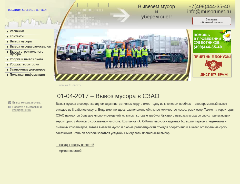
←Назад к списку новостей (75, 145)
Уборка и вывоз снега (26, 59)
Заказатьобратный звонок (212, 21)
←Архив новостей (69, 151)
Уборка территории (24, 64)
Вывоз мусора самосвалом (31, 46)
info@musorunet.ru (209, 11)
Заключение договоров (28, 69)
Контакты (17, 36)
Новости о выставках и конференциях (27, 108)
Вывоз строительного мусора (27, 52)
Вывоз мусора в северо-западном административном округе (99, 104)
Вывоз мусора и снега (26, 102)
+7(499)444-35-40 (209, 6)
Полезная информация (27, 74)
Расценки (17, 31)
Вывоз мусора (21, 41)
